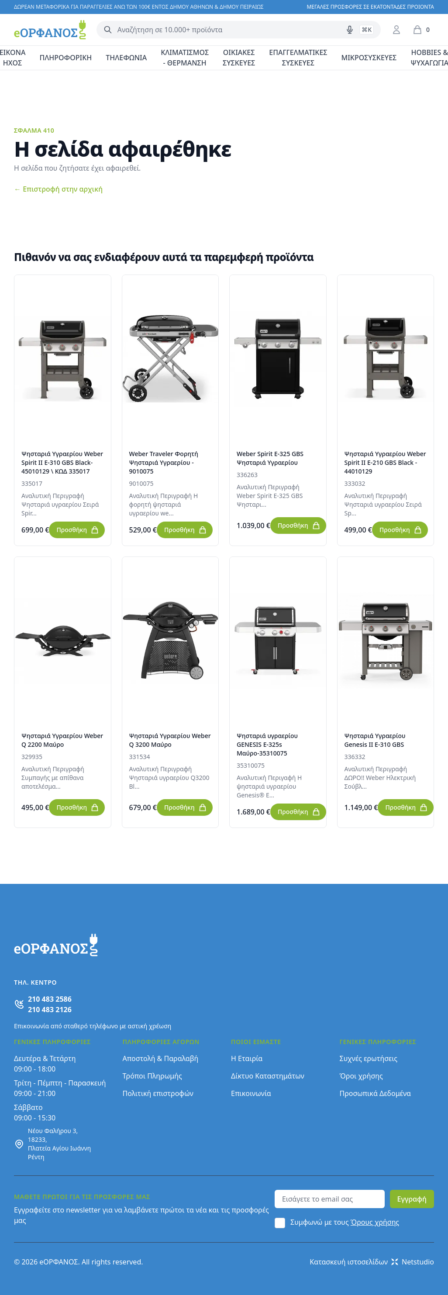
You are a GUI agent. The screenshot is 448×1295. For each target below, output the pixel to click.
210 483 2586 (50, 999)
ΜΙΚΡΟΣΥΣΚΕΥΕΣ (369, 57)
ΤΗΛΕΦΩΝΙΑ (126, 57)
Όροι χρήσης (361, 1076)
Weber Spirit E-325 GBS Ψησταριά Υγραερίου (270, 458)
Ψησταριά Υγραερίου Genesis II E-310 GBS (375, 740)
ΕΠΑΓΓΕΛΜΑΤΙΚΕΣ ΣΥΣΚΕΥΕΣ (298, 58)
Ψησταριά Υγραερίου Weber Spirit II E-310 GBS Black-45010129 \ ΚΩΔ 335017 (62, 462)
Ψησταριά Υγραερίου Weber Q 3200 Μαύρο (170, 740)
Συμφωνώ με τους (344, 1222)
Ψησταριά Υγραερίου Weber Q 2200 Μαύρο (62, 740)
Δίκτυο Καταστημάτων (267, 1076)
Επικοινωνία (251, 1093)
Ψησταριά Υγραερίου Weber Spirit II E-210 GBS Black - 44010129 (385, 462)
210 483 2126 (50, 1009)
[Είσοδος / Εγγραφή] (396, 29)
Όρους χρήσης (375, 1222)
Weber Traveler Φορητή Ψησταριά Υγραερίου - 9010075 (163, 462)
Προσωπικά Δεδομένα (375, 1093)
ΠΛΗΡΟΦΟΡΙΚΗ (65, 57)
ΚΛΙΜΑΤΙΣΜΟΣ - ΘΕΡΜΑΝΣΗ (185, 58)
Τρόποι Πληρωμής (152, 1076)
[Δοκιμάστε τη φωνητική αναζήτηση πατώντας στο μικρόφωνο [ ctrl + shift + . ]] (349, 29)
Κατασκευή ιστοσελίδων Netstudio (372, 1262)
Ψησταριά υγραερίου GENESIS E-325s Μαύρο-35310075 (267, 744)
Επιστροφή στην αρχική (58, 189)
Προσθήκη (77, 530)
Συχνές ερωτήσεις (369, 1058)
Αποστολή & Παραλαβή (161, 1058)
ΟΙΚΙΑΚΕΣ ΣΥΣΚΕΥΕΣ (239, 58)
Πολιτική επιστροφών (158, 1093)
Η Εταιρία (246, 1058)
